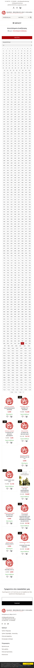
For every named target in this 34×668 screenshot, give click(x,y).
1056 (17, 365)
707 (26, 255)
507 (26, 194)
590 (8, 221)
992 (15, 343)
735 (11, 265)
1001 (20, 346)
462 (8, 182)
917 (4, 321)
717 (4, 260)
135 (11, 82)
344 (15, 146)
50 (27, 58)
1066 (29, 368)
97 (19, 70)
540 (30, 204)
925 (4, 324)
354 (22, 148)
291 (26, 129)
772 (30, 275)
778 (22, 277)
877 (4, 309)
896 (15, 314)
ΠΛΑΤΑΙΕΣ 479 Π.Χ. (9, 569)
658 (22, 241)
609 (19, 226)
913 (19, 319)
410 (22, 165)
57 (18, 60)
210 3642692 (14, 1)
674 (22, 246)
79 (24, 65)
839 (11, 297)
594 (22, 221)
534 (8, 204)
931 (26, 324)
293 (4, 131)
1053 (4, 365)
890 (22, 311)
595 (26, 221)
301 (4, 133)
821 (4, 292)
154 (22, 87)
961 (19, 333)
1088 (4, 377)
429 (4, 172)
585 (19, 219)
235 (26, 112)
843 (26, 297)
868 (30, 304)
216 (15, 107)
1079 (25, 372)
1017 (29, 350)
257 (19, 119)
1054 (8, 365)
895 (11, 314)
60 (27, 60)
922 (22, 321)
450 (22, 177)
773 (4, 277)
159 (11, 90)
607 (11, 226)
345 (19, 146)
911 (11, 319)
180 (30, 94)
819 (26, 289)
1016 (25, 350)
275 (26, 124)
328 (15, 141)
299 (26, 131)
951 (11, 331)
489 (19, 190)
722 (22, 260)
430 (8, 172)
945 (19, 328)
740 (30, 265)
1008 (21, 348)
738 (22, 265)
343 (11, 146)
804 (30, 285)
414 (8, 168)
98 (22, 70)
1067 (4, 370)
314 (22, 136)
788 (30, 280)
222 (8, 109)
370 (22, 153)
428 (30, 170)
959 (11, 333)
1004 (4, 348)
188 (30, 97)
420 (30, 168)
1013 (13, 350)
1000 (16, 346)
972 (30, 336)
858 (22, 302)
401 (19, 163)
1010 (29, 348)
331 (26, 141)
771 (26, 275)
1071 (21, 370)
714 (22, 258)
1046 (4, 363)
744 (15, 268)
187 (26, 97)
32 (3, 55)
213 (4, 107)
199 (11, 102)
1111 (13, 385)
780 (30, 277)
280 (15, 126)
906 (22, 316)
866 (22, 304)
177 (19, 94)
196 (30, 99)
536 (15, 204)
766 (8, 275)
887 (11, 311)
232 (15, 112)
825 (19, 292)
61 (30, 60)
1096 (8, 380)
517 (4, 199)
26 (15, 53)
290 (22, 129)
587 (26, 219)
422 (8, 170)
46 (15, 58)
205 (4, 104)
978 (22, 338)
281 (19, 126)
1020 (13, 353)
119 (11, 77)
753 (19, 270)
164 (30, 90)
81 (30, 65)
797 (4, 285)
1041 (13, 360)
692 (30, 250)
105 (19, 73)
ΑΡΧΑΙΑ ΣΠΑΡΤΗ (9, 544)
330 (22, 141)
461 (4, 182)
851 (26, 299)
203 (26, 102)
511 (11, 197)
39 (24, 55)
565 (4, 214)
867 (26, 304)
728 (15, 263)
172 (30, 92)
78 (21, 65)
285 (4, 129)
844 (30, 297)
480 (15, 187)
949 (4, 331)
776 (15, 277)
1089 (8, 377)
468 (30, 182)
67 (18, 63)
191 (11, 99)
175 (11, 94)
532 (30, 202)
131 (26, 80)
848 (15, 299)
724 (30, 260)
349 (4, 148)
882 (22, 309)
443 (26, 175)
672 (15, 246)
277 (4, 126)
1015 (21, 350)
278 (8, 126)
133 (4, 82)
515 (26, 197)
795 (26, 282)
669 (4, 246)
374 (8, 155)
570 (22, 214)
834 (22, 294)
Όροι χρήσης (5, 649)
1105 (17, 382)
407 (11, 165)
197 (4, 102)
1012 (8, 350)
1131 (16, 392)
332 (30, 141)
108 (30, 73)
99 (25, 70)
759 (11, 272)
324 (30, 138)
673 (19, 246)
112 (15, 75)
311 (11, 136)
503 (11, 194)
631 (11, 233)
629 (4, 233)
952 (15, 331)
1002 (24, 346)
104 (15, 73)
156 (30, 87)
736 (15, 265)
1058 (25, 365)
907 (26, 316)
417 (19, 168)
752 (15, 270)
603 (26, 224)
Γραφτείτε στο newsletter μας (17, 589)
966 (8, 336)
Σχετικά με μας (5, 646)
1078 (21, 372)
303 (11, 133)
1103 (8, 382)
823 (11, 292)
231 (11, 112)
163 (26, 90)
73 (6, 65)
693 (4, 253)
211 (26, 104)
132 (30, 80)
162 (22, 90)
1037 (25, 358)
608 (15, 226)
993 (19, 343)
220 (30, 107)
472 (15, 185)
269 (4, 124)
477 (4, 187)
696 (15, 253)
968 (15, 336)
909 (4, 319)
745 (19, 268)
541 (4, 207)
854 (8, 302)
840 (15, 297)
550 (8, 209)
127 (11, 80)
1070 (17, 370)
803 (26, 285)
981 (4, 341)
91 (30, 68)
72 (3, 65)
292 (30, 129)
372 (30, 153)
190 (8, 99)
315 (26, 136)
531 (26, 202)
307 (26, 133)
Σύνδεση (14, 8)
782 (8, 280)
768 (15, 275)
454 (8, 180)
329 (19, 141)
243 (26, 114)
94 (10, 70)
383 (11, 158)
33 (6, 55)
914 (22, 319)
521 (19, 199)
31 (30, 53)
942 (8, 328)
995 (26, 343)
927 (11, 324)
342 (8, 146)
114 (22, 75)
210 (22, 104)
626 (22, 231)
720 (15, 260)
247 (11, 116)
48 (21, 58)
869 (4, 307)
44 (9, 58)
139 (26, 82)
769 (19, 275)
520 (15, 199)
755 (26, 270)
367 (11, 153)
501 (4, 194)
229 (4, 112)
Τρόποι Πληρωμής (6, 630)
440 (15, 175)
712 (15, 258)
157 (4, 90)
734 (8, 265)
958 (8, 333)
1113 (21, 385)
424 (15, 170)
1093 (25, 377)
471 (11, 185)
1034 (13, 358)
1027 (13, 355)
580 (30, 216)
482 (22, 187)
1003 (29, 346)
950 (8, 331)
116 (30, 75)
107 (26, 73)
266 (22, 121)
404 (30, 163)
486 (8, 190)
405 (4, 165)
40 (27, 55)
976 (15, 338)
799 (11, 285)
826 (22, 292)
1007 (17, 348)
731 (26, 263)
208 (15, 104)
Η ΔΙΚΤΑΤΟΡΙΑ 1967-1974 (9, 480)
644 (30, 236)
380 (30, 155)
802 (22, 285)
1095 (4, 380)
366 (8, 153)
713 (19, 258)
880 (15, 309)
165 (4, 92)
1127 (21, 389)
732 (30, 263)
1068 (8, 370)
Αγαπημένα (17, 8)
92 (4, 70)
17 (18, 51)
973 (4, 338)
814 (8, 289)
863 (11, 304)
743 (11, 268)
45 (12, 58)
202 (22, 102)
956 (30, 331)
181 (4, 97)
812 (30, 287)
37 (18, 55)
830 (8, 294)
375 (11, 155)
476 (30, 185)
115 (26, 75)
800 (15, 285)
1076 (13, 372)
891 (26, 311)
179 (26, 94)
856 (15, 302)
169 (19, 92)
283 (26, 126)
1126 (17, 389)
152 (15, 87)
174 (8, 94)
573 (4, 216)
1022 (21, 353)
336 (15, 143)
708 (30, 255)
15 (12, 51)
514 (22, 197)
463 (11, 182)
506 (22, 194)
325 (4, 141)
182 (8, 97)
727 (11, 263)
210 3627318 (7, 1)
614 (8, 229)
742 (8, 268)
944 (15, 328)
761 (19, 272)
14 (9, 51)
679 (11, 248)
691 (26, 250)
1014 (17, 350)
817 (19, 289)
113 (19, 75)
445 (4, 177)
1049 (17, 363)
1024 (29, 353)
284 (30, 126)
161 (19, 90)
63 (6, 63)
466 (22, 182)
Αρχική (10, 31)
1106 (21, 382)
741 (4, 268)
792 (15, 282)
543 (11, 207)
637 (4, 236)
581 (4, 219)
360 (15, 151)
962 (22, 333)
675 (26, 246)
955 (26, 331)
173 (4, 94)
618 (22, 229)
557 (4, 211)
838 (8, 297)
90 (27, 68)
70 (27, 63)
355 (26, 148)
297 (19, 131)
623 (11, 231)
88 (21, 68)
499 (26, 192)
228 (30, 109)
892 (30, 311)
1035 (17, 358)
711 (11, 258)
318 (8, 138)
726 (8, 263)
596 (30, 221)
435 (26, 172)
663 (11, 243)
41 (30, 55)
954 (22, 331)
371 (26, 153)
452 (30, 177)
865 (19, 304)
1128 (25, 389)
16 (15, 51)
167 (11, 92)
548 (30, 207)
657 (19, 241)
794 (22, 282)
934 (8, 326)
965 (4, 336)
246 (8, 116)
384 (15, 158)
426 (22, 170)
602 (22, 224)
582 (8, 219)
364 (30, 151)
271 (11, 124)
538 (22, 204)
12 (3, 51)
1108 (29, 382)
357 (4, 151)
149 (4, 87)
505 (19, 194)
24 (9, 53)
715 (26, 258)
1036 (21, 358)
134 (8, 82)
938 (22, 326)
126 (8, 80)
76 (15, 65)
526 (8, 202)
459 (26, 180)
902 (8, 316)
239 (11, 114)
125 (4, 80)
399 (11, 163)
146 (22, 85)
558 (8, 211)
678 (8, 248)
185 (19, 97)
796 (30, 282)
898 (22, 314)
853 (4, 302)
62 (3, 63)
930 (22, 324)
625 (19, 231)
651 (26, 238)
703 (11, 255)
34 (9, 55)
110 (8, 75)
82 (3, 68)
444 (30, 175)
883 (26, 309)
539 (26, 204)
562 (22, 211)
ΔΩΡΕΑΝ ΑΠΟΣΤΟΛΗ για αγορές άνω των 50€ (17, 5)
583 (11, 219)
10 (27, 48)
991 (11, 343)
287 (11, 129)
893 (4, 314)
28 (21, 53)
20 (27, 51)
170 (22, 92)
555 (26, 209)
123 (26, 77)
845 (4, 299)
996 (30, 343)
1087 (29, 375)
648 (15, 238)
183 (11, 97)
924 (30, 321)
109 (4, 75)
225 (19, 109)
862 (8, 304)
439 (11, 175)
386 (22, 158)
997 (5, 346)
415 (11, 168)
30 (27, 53)
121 (19, 77)
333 (4, 143)
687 (11, 250)
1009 (25, 348)
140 (30, 82)
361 (19, 151)
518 (8, 199)
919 (11, 321)
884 (30, 309)
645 (4, 238)
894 (8, 314)
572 (30, 214)
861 (4, 304)
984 (15, 341)
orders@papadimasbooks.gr (23, 1)
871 (11, 307)
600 (15, 224)
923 (26, 321)
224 (15, 109)
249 (19, 116)
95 (13, 70)
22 (3, 53)
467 (26, 182)
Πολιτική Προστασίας (7, 651)
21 (30, 51)
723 (26, 260)
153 (19, 87)
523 (26, 199)
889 (19, 311)
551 (11, 209)
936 (15, 326)
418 (22, 168)
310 (8, 136)
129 (19, 80)
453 (4, 180)
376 (15, 155)
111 (11, 75)
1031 (29, 355)
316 (30, 136)
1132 (20, 392)
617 (19, 229)
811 (26, 287)
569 (19, 214)
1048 (13, 363)
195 (26, 99)
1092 (21, 377)
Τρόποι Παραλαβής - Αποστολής (10, 633)
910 (8, 319)
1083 (13, 375)
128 (15, 80)
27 (18, 53)
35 (12, 55)
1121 (25, 387)
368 (15, 153)
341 (4, 146)
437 (4, 175)
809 (19, 287)
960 (15, 333)
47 (18, 58)
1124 (8, 389)
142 (8, 85)
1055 (13, 365)
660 (30, 241)
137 (19, 82)
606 (8, 226)
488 (15, 190)
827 (26, 292)
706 (22, 255)
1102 (4, 382)
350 (8, 148)
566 (8, 214)
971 (26, 336)
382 (8, 158)
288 (15, 129)
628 (30, 231)
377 (19, 155)
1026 (8, 355)
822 (8, 292)
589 (4, 221)
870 (8, 307)
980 (30, 338)
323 (26, 138)
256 (15, 119)
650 (22, 238)
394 (22, 160)
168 (15, 92)
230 (8, 112)
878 (8, 309)
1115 (29, 385)
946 (22, 328)
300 (30, 131)
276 (30, 124)
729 (19, 263)
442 (22, 175)
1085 (21, 375)
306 (22, 133)
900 (30, 314)
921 (19, 321)
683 (26, 248)
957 (4, 333)
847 (11, 299)
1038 (29, 358)
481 (19, 187)
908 (30, 316)
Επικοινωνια (5, 654)
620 (30, 229)
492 (30, 190)
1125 (13, 389)
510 (8, 197)
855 (11, 302)
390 (8, 160)
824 (15, 292)
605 (4, 226)
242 (22, 114)
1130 (11, 392)
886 (8, 311)
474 (22, 185)
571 (26, 214)
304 (15, 133)
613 (4, 229)
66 (15, 63)
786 (22, 280)
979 (26, 338)
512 (15, 197)
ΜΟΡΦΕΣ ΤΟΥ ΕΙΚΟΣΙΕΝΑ (24, 408)
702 (8, 255)
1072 (25, 370)
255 (11, 119)
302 (8, 133)
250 (22, 116)
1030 (25, 355)
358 (8, 151)
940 (30, 326)
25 (12, 53)
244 (30, 114)
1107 (25, 382)
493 (4, 192)
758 (8, 272)
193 (19, 99)
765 (4, 275)
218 (22, 107)
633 (19, 233)
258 (22, 119)
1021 (17, 353)
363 (26, 151)
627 (26, 231)
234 (22, 112)
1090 (13, 377)
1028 (17, 355)
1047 (8, 363)
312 (15, 136)
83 (6, 68)
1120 (21, 387)
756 (30, 270)
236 (30, 112)
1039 (4, 360)
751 (11, 270)
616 (15, 229)
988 (30, 341)
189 (4, 99)
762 (22, 272)
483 (26, 187)
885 (4, 311)
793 (19, 282)
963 (26, 333)
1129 (29, 389)
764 (30, 272)
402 (22, 163)
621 (4, 231)
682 (22, 248)
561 (19, 211)
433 (19, 172)
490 (22, 190)
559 (11, 211)
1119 (17, 387)
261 (4, 121)
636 (30, 233)
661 (4, 243)
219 (26, 107)
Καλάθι (20, 8)
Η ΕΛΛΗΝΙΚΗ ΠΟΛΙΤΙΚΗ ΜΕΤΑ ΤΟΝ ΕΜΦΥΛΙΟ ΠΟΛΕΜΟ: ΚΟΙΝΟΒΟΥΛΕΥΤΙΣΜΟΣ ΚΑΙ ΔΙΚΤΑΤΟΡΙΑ (24, 518)
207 (11, 104)
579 (26, 216)
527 (11, 202)
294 (8, 131)
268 (30, 121)
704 (15, 255)
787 (26, 280)
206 (8, 104)
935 (11, 326)
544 (15, 207)
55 (12, 60)
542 (8, 207)
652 (30, 238)
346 (22, 146)
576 (15, 216)
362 (22, 151)
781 (4, 280)
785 (19, 280)
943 (11, 328)
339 (26, 143)
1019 (8, 353)
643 (26, 236)
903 (11, 316)
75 (12, 65)
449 (19, 177)
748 (30, 268)
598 (8, 224)
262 (8, 121)
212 (30, 104)
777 (19, 277)
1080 (29, 372)
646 (8, 238)
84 (9, 68)
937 (19, 326)
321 (19, 138)
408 (15, 165)
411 (26, 165)
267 (26, 121)
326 (8, 141)
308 (30, 133)
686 (8, 250)
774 (8, 277)
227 (26, 109)
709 (4, 258)
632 (15, 233)
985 (19, 341)
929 (19, 324)
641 (19, 236)
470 (8, 185)
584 (15, 219)
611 (26, 226)
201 (19, 102)
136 (15, 82)
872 (15, 307)
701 (4, 255)
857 (19, 302)
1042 (17, 360)
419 (26, 168)
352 (15, 148)
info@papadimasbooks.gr (17, 3)
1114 (25, 385)
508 (30, 194)
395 (26, 160)
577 (19, 216)
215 (11, 107)
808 (15, 287)
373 (4, 155)
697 (19, 253)
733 (4, 265)
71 (30, 63)
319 (11, 138)
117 (4, 77)
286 (8, 129)
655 (11, 241)
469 (4, 185)
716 (30, 258)
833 (19, 294)
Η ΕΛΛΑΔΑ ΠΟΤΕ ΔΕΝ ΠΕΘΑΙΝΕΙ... (25, 546)
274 (22, 124)
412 (30, 165)
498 (22, 192)
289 (19, 129)
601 (19, 224)
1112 (17, 385)
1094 (29, 377)
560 (15, 211)
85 (12, 68)
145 (19, 85)
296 (15, 131)
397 (4, 163)
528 (15, 202)
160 (15, 90)
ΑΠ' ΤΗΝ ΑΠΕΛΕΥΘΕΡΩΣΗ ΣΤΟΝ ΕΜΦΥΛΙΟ (25, 490)
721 (19, 260)
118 (8, 77)
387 (26, 158)
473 (19, 185)
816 (15, 289)
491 (26, 190)
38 (21, 55)
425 (19, 170)
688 (15, 250)
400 (15, 163)
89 (24, 68)
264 (15, 121)
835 (26, 294)
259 (26, 119)
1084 (17, 375)
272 (15, 124)
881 (19, 309)
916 (30, 319)
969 (19, 336)
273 (19, 124)
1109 (4, 385)
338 (22, 143)
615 (11, 229)
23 (6, 53)
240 (15, 114)
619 (26, 229)
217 (19, 107)
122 (22, 77)
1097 (13, 380)
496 (15, 192)
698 (22, 253)
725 (4, 263)
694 (8, 253)
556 (30, 209)
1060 (4, 368)
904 (15, 316)
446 (8, 177)
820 (30, 289)
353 (19, 148)
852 (30, 299)
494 (8, 192)
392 (15, 160)
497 (19, 192)
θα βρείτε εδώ (21, 666)
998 (8, 346)
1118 (13, 387)
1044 (25, 360)
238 (8, 114)
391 (11, 160)
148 (30, 85)
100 (29, 70)
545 (19, 207)
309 (4, 136)
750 (8, 270)
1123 (4, 389)
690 (22, 250)
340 (30, 143)
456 (15, 180)
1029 (21, 355)
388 (30, 158)
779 (26, 277)
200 (15, 102)
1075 (8, 372)
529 (19, 202)
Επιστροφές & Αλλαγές (7, 639)
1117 (8, 387)
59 (24, 60)
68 (21, 63)
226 (22, 109)
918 (8, 321)
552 (15, 209)
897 (19, 314)
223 (11, 109)
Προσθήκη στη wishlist (7, 416)
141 (4, 85)
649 (19, 238)
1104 (13, 382)
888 (15, 311)
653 (4, 241)
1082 (8, 375)
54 (9, 60)
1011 (4, 350)
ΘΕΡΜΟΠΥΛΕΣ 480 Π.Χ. (24, 457)
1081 (4, 375)
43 (6, 58)
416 (15, 168)
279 (11, 126)
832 (15, 294)
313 (19, 136)
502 (8, 194)
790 (8, 282)
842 (22, 297)
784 (15, 280)
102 (8, 73)
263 (11, 121)
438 (8, 175)
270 (8, 124)
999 (12, 346)
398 (8, 163)
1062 (13, 368)
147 (26, 85)
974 (8, 338)
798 (8, 285)
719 (11, 260)
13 (6, 51)
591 (11, 221)
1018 (4, 353)
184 (15, 97)
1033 (8, 358)
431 (11, 172)
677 (4, 248)
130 (22, 80)
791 (11, 282)
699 (26, 253)
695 (11, 253)
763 (26, 272)
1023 (25, 353)
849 (19, 299)
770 (22, 275)
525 (4, 202)
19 (24, 51)
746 (22, 268)
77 (18, 65)
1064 (21, 368)
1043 (21, 360)
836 (30, 294)
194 (22, 99)
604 (30, 224)
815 (11, 289)
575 (11, 216)
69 (24, 63)
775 (11, 277)
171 (26, 92)
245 (4, 116)
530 (22, 202)
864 (15, 304)
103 (11, 73)
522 (22, 199)
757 (4, 272)
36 (15, 55)
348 (30, 146)
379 (26, 155)
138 (22, 82)
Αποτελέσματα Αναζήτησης (20, 31)
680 (15, 248)
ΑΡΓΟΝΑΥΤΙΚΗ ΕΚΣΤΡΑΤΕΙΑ (9, 515)
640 (15, 236)
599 (11, 224)
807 (11, 287)
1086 (25, 375)
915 (26, 319)
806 (8, 287)
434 (22, 172)
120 (15, 77)
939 (26, 326)
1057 (21, 365)
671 (11, 246)
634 (22, 233)
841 (19, 297)
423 (11, 170)
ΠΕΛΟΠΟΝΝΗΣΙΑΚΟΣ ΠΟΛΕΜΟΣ (9, 408)
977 (19, 338)
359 (11, 151)
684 (30, 248)
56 (15, 60)
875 (26, 307)
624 (15, 231)
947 (26, 328)
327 (11, 141)
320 (15, 138)
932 (30, 324)
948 (30, 328)
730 (22, 263)
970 (22, 336)
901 (4, 316)
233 (19, 112)
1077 (17, 372)
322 (22, 138)
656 (15, 241)
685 (4, 250)
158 (8, 90)
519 (11, 199)
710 (8, 258)
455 (11, 180)
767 (11, 275)
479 (11, 187)
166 (8, 92)
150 (8, 87)
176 (15, 94)
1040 (8, 360)
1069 (13, 370)
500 (30, 192)
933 (4, 326)
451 (26, 177)
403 (26, 163)
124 (30, 77)
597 (4, 224)
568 (15, 214)
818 (22, 289)
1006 (13, 348)
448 (15, 177)
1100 (25, 380)
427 (26, 170)
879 (11, 309)
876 (30, 307)
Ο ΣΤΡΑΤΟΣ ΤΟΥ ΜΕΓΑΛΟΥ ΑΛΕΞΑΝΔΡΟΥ (9, 434)
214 (8, 107)
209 (19, 104)
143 (11, 85)
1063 (17, 368)
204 (30, 102)
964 (30, 333)
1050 (21, 363)
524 (30, 199)
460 (30, 180)
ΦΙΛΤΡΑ (17, 38)
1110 (8, 385)
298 (22, 131)
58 (21, 60)
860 (30, 302)
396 (30, 160)
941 (4, 328)
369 (19, 153)
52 (3, 60)
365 (4, 153)
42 (3, 58)
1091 (17, 377)
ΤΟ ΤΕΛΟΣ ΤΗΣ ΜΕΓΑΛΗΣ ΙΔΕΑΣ (25, 433)
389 (4, 160)
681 (19, 248)
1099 (21, 380)
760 (15, 272)
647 (11, 238)
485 (4, 190)
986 (22, 341)
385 (19, 158)
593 (19, 221)
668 (30, 243)
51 (30, 58)
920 (15, 321)
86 (15, 68)
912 (15, 319)
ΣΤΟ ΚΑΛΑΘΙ (11, 416)
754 (22, 270)
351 (11, 148)
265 (19, 121)
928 (15, 324)
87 (18, 68)
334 (8, 143)
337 (19, 143)
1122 (29, 387)
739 (26, 265)
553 (19, 209)
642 (22, 236)
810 (22, 287)
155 (26, 87)
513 (19, 197)
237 (4, 114)
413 (4, 168)
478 (8, 187)
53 (6, 60)
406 (8, 165)
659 (26, 241)
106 (22, 73)
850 (22, 299)
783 (11, 280)
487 (11, 190)
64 (9, 63)
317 (4, 138)
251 (26, 116)
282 (22, 126)
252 (30, 116)
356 (30, 148)
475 (26, 185)
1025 (4, 355)
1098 (17, 380)
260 (30, 119)
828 (30, 292)
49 (24, 58)
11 (30, 48)
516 (30, 197)
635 (26, 233)
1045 (29, 360)
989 (4, 343)
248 (15, 116)
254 (8, 119)
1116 (4, 387)
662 (8, 243)
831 (11, 294)
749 (4, 270)
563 (26, 211)
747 (26, 268)
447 (11, 177)
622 (8, 231)
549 (4, 209)
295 (11, 131)
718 (8, 260)
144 (15, 85)
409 (19, 165)
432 (15, 172)
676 (30, 246)
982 (8, 341)
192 (15, 99)
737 (19, 265)
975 (11, 338)
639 (11, 236)
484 (30, 187)
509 (4, 197)
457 (19, 180)
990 (8, 343)
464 (15, 182)
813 (4, 289)
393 (19, 160)
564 (30, 211)
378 (22, 155)
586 (22, 219)
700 (30, 253)
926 (8, 324)
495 (11, 192)
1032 (4, 358)
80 (27, 65)
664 (15, 243)
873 (19, 307)
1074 (4, 372)
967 (11, 336)
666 (22, 243)
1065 (25, 368)
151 (11, 87)
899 (26, 314)
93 (7, 70)
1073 (29, 370)
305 (19, 133)
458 (22, 180)
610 (22, 226)
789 (4, 282)
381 (4, 158)
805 (4, 287)
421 (4, 170)
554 (22, 209)
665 (19, 243)
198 (8, 102)
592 (15, 221)
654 (8, 241)
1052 (29, 363)
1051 (25, 363)
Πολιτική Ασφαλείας (7, 636)
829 (4, 294)
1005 (8, 348)
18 (21, 51)
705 (19, 255)
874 (22, 307)
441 (19, 175)
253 (4, 119)
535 (11, 204)
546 (22, 207)
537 (19, 204)
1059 (29, 365)
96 (16, 70)
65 (12, 63)
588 (30, 219)
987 (26, 341)
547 (26, 207)
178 (22, 94)
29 (24, 53)
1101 (29, 380)
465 (19, 182)
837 (4, 297)
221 (4, 109)
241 (19, 114)
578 (22, 216)
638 (8, 236)
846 (8, 299)
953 (19, 331)
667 (26, 243)
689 (19, 250)
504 (15, 194)
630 (8, 233)
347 (26, 146)
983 (11, 341)
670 (8, 246)
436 (30, 172)
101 (4, 73)
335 (11, 143)
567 (11, 214)
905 (19, 316)
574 (8, 216)
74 (9, 65)
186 (22, 97)
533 (4, 204)
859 (26, 302)
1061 (8, 368)
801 (19, 285)
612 (30, 226)
